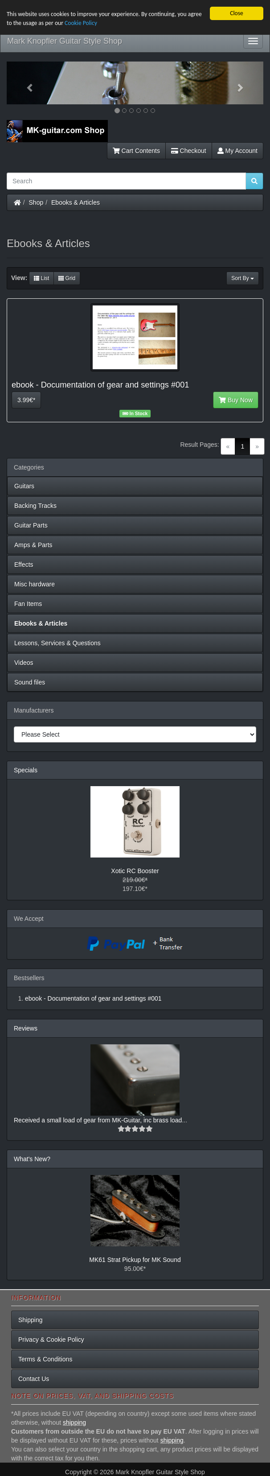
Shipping (30, 1319)
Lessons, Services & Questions (57, 643)
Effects (23, 564)
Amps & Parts (33, 544)
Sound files (29, 682)
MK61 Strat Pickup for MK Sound (134, 1259)
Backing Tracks (35, 505)
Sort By (242, 278)
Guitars (24, 486)
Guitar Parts (31, 525)
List (41, 278)
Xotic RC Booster (135, 870)
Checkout (188, 150)
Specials (25, 770)
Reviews (25, 1028)
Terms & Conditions (45, 1359)
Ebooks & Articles (75, 202)
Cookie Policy (81, 23)
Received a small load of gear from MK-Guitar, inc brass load (98, 1120)
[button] (26, 83)
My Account (237, 150)
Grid (66, 278)
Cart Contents (136, 150)
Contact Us (33, 1378)
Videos (23, 662)
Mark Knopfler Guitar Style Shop (64, 41)
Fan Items (28, 603)
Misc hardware (34, 584)
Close (236, 13)
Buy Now (236, 400)
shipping (74, 1422)
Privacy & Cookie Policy (51, 1339)
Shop (36, 202)
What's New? (32, 1159)
